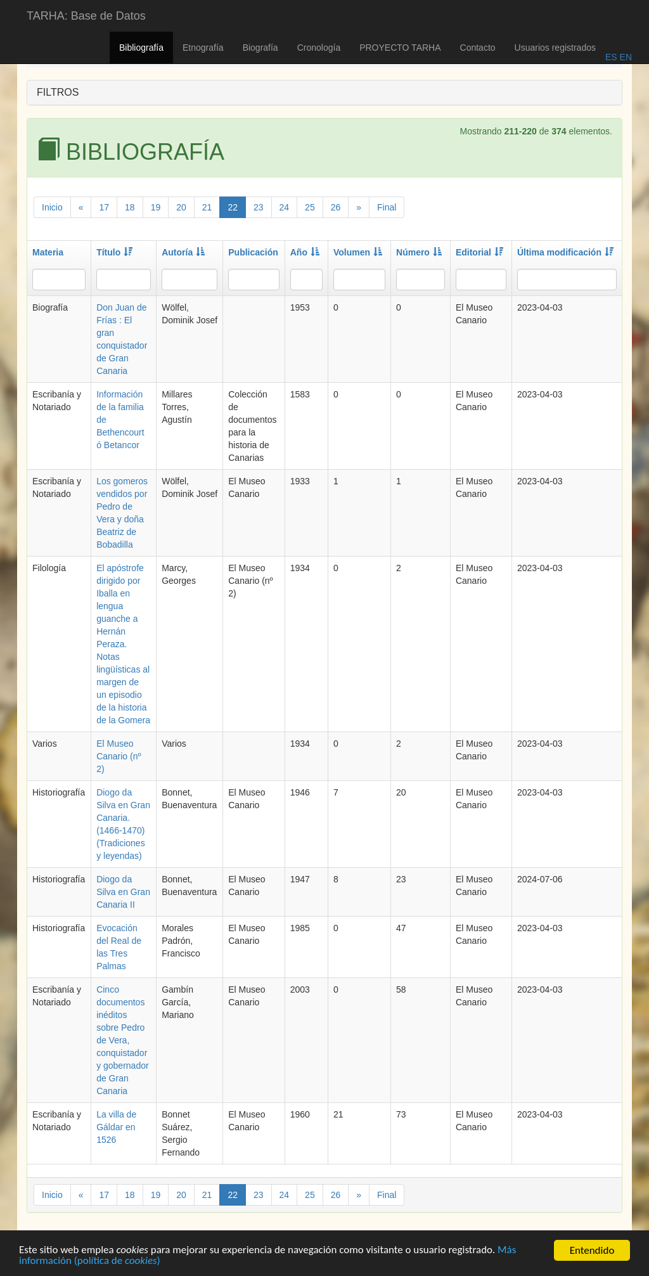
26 (336, 207)
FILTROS (58, 92)
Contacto (478, 47)
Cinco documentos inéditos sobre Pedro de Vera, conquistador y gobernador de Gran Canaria (122, 1040)
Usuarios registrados (555, 47)
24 (285, 207)
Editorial (479, 252)
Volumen (357, 252)
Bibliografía (141, 47)
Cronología (319, 47)
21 (207, 207)
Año (304, 252)
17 (104, 207)
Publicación (253, 252)
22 (233, 207)
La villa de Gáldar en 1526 (116, 1127)
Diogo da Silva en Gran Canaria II (123, 892)
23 (259, 207)
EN (624, 57)
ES (611, 57)
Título (114, 252)
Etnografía (203, 47)
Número (419, 252)
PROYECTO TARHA (399, 47)
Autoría (183, 252)
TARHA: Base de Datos (86, 16)
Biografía (260, 47)
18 (130, 207)
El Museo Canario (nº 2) (118, 756)
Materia (47, 252)
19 (156, 207)
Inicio (52, 207)
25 (310, 207)
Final (386, 207)
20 (181, 207)
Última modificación (565, 252)
